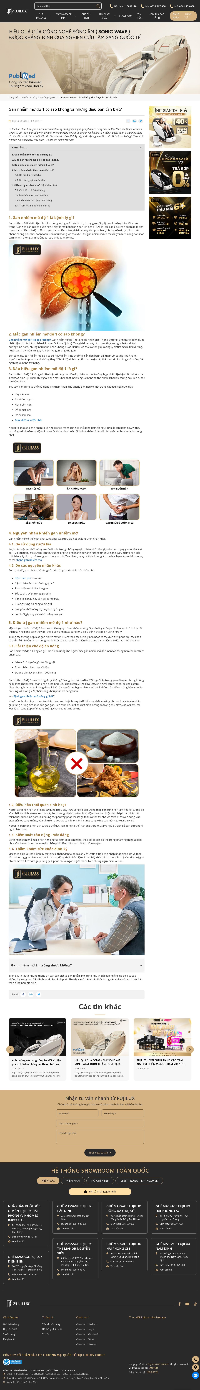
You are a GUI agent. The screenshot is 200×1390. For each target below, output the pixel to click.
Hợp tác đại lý (10, 1329)
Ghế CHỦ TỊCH (86, 16)
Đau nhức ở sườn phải (28, 420)
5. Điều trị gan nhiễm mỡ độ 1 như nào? (34, 185)
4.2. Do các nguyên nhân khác (30, 180)
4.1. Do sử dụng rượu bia (28, 174)
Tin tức (45, 1334)
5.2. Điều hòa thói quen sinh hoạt (32, 195)
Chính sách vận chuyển (87, 1334)
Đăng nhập (176, 16)
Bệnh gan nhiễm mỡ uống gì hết (33, 696)
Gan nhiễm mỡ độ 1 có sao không (29, 339)
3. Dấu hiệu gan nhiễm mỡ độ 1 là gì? (33, 164)
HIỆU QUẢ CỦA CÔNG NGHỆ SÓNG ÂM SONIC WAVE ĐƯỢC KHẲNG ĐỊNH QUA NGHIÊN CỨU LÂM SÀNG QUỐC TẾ (98, 1062)
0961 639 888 (187, 6)
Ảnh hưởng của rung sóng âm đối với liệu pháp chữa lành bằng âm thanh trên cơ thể (36, 1062)
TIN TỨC (139, 16)
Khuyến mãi (9, 1339)
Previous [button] (10, 1049)
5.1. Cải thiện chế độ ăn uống (30, 190)
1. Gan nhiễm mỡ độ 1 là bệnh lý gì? (32, 154)
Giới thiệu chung (11, 1324)
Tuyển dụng (9, 1334)
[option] (100, 58)
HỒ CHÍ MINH (100, 1180)
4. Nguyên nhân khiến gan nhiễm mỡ (33, 170)
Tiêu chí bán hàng (51, 1324)
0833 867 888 (158, 6)
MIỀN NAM (73, 1180)
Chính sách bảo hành (86, 1324)
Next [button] (190, 1049)
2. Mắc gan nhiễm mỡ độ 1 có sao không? (35, 159)
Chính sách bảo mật (86, 1344)
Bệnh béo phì (23, 578)
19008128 (131, 6)
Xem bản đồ (18, 1241)
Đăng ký (188, 16)
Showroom (125, 16)
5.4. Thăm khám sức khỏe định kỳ (33, 205)
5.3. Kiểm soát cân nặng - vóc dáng (33, 200)
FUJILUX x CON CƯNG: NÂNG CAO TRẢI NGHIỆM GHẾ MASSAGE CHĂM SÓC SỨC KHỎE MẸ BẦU (160, 1062)
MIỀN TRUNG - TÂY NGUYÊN (139, 1180)
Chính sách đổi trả (85, 1339)
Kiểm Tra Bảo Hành (156, 16)
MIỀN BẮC (48, 1180)
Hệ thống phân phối (52, 1329)
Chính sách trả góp (85, 1329)
